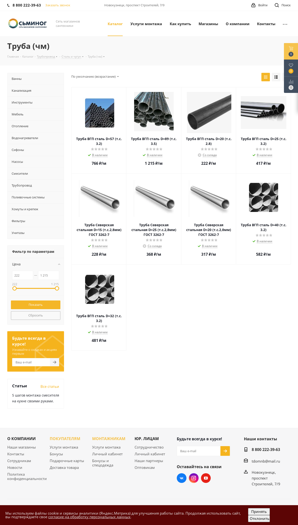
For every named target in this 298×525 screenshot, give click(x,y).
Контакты (15, 453)
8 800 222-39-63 (266, 449)
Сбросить (35, 315)
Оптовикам (145, 467)
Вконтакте (181, 478)
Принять (259, 511)
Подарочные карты (67, 460)
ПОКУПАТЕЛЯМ (65, 438)
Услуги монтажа (64, 447)
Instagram (194, 478)
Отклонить (259, 518)
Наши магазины (21, 447)
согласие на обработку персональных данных (89, 516)
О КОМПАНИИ (21, 438)
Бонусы (56, 453)
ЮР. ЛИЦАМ (147, 438)
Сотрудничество (149, 447)
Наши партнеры (149, 460)
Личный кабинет (107, 453)
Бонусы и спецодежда (102, 462)
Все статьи (49, 386)
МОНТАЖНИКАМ (108, 438)
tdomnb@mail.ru (266, 461)
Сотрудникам (19, 460)
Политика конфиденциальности (27, 476)
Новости (14, 467)
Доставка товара (64, 467)
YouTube (206, 478)
